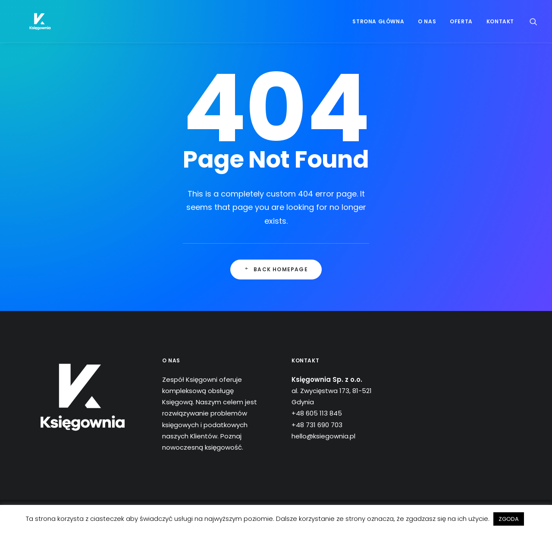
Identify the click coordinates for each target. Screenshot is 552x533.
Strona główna (378, 26)
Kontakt (500, 26)
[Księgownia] (34, 27)
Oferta (461, 26)
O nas (427, 26)
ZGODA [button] (509, 519)
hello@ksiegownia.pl (323, 436)
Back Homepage (276, 269)
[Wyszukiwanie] (533, 27)
